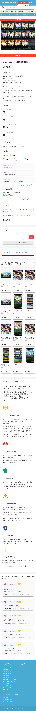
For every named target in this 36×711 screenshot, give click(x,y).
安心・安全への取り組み (10, 681)
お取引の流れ (7, 673)
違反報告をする (27, 199)
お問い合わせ (7, 685)
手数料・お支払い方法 (9, 679)
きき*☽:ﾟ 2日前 (9, 155)
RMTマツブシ (7, 689)
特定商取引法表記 (8, 702)
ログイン (32, 2)
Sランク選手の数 (11, 117)
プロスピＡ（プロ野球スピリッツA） (20, 14)
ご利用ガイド (7, 671)
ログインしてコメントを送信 (18, 242)
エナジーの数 (10, 132)
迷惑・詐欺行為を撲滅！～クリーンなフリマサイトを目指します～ (18, 11)
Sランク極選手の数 (11, 124)
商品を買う (6, 675)
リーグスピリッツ (11, 109)
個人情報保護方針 (8, 700)
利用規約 (5, 698)
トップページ (7, 667)
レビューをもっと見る (26, 185)
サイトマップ (7, 687)
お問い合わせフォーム (14, 566)
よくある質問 (7, 683)
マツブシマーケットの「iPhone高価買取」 (18, 253)
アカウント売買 (3, 14)
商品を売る (6, 677)
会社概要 (5, 669)
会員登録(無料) (23, 2)
